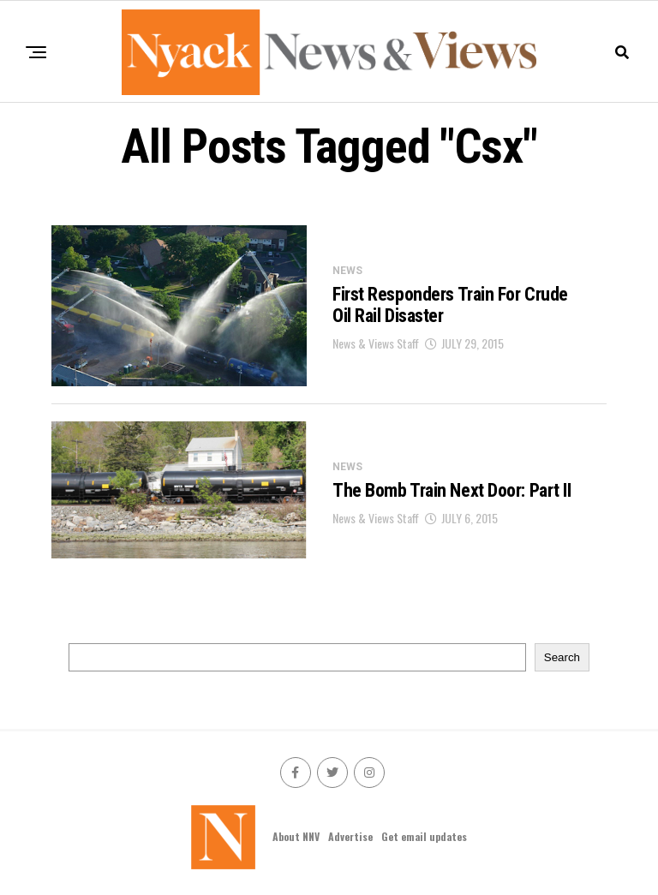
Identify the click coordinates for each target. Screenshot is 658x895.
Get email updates (424, 836)
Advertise (350, 836)
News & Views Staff (375, 343)
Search (562, 657)
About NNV (296, 836)
